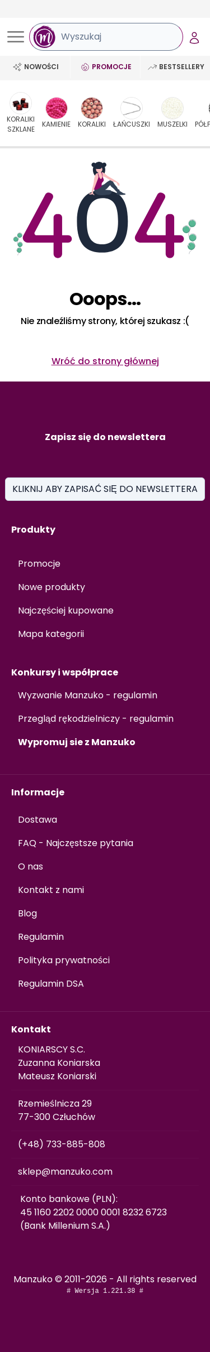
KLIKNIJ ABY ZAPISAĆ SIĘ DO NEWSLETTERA (104, 488)
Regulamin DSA (51, 983)
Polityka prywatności (64, 960)
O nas (30, 866)
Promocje (39, 563)
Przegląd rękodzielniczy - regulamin (96, 718)
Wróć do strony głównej (105, 361)
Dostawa (37, 819)
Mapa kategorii (51, 633)
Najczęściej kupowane (66, 610)
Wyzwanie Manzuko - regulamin (87, 695)
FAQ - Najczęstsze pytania (75, 843)
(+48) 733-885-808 (61, 1144)
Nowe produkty (51, 587)
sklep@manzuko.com (65, 1171)
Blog (27, 913)
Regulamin (41, 936)
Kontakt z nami (51, 889)
